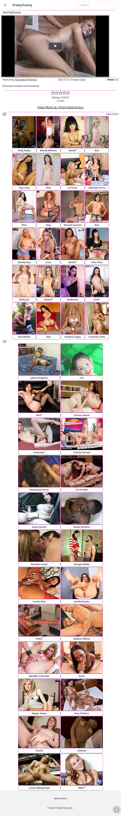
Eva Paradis (82, 489)
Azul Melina (24, 336)
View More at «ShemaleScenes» (60, 107)
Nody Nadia (24, 150)
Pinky (39, 638)
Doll (48, 336)
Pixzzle (39, 750)
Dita (97, 150)
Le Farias (72, 187)
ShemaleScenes (12, 12)
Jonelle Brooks (81, 601)
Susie (97, 299)
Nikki (82, 787)
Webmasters (60, 798)
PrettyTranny (22, 5)
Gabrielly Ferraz (96, 187)
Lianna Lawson (82, 415)
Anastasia (39, 452)
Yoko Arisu (97, 262)
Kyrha (82, 675)
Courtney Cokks (96, 336)
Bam (39, 415)
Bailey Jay (24, 299)
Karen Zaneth (39, 526)
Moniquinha (24, 262)
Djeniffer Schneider (39, 675)
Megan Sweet (39, 713)
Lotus (48, 262)
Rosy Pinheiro (82, 713)
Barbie (73, 262)
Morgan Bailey (81, 564)
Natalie (48, 299)
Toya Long (24, 187)
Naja (48, 224)
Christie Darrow (81, 452)
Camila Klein (39, 601)
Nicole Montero (81, 526)
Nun (97, 224)
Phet (24, 224)
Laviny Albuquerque (39, 787)
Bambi (73, 150)
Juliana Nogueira (39, 377)
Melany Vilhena (82, 638)
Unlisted (81, 750)
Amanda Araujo (39, 564)
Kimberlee (72, 299)
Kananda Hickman (26, 79)
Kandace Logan (72, 336)
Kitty (48, 187)
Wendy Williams (48, 150)
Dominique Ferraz (39, 489)
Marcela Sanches (73, 224)
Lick (82, 377)
